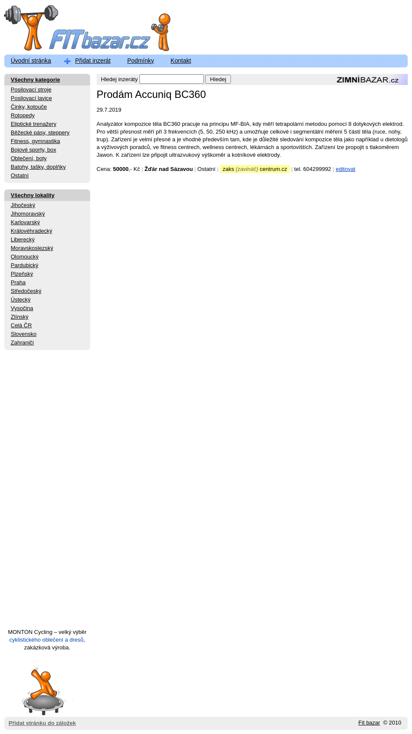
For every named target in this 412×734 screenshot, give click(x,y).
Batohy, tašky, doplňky (38, 167)
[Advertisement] (47, 493)
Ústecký (20, 299)
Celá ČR (21, 325)
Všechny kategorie (35, 79)
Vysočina (22, 308)
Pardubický (24, 265)
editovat (345, 169)
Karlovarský (25, 222)
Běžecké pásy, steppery (40, 132)
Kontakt (181, 60)
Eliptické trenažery (33, 124)
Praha (18, 282)
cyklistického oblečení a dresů (46, 640)
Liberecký (23, 239)
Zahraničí (22, 342)
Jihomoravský (28, 213)
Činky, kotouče (29, 107)
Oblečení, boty (29, 158)
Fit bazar (369, 722)
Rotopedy (23, 115)
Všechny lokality (33, 195)
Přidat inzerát (92, 60)
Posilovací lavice (31, 98)
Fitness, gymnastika (35, 141)
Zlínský (19, 317)
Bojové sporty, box (33, 149)
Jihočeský (23, 205)
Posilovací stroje (31, 89)
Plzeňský (22, 274)
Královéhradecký (31, 231)
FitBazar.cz (79, 29)
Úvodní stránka (31, 60)
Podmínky (140, 60)
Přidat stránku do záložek (42, 690)
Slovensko (23, 334)
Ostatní (20, 175)
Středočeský (26, 291)
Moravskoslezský (32, 248)
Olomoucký (25, 256)
